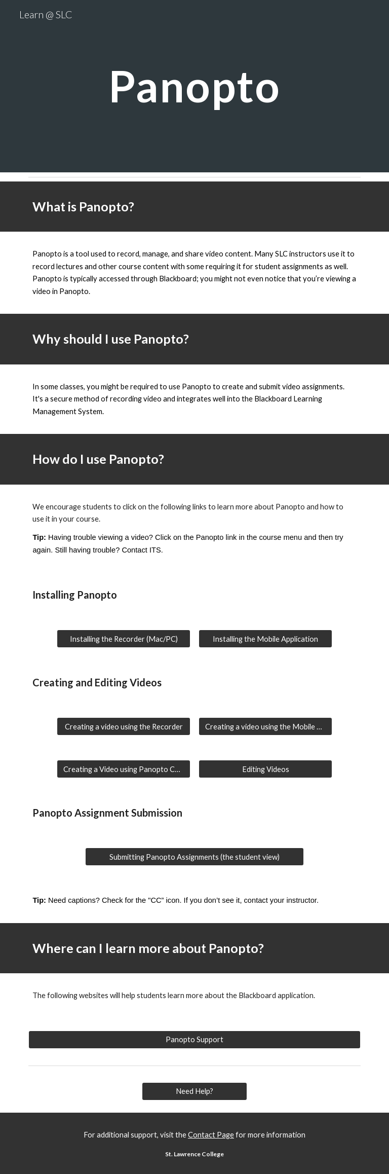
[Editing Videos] (265, 769)
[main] (194, 86)
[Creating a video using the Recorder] (123, 726)
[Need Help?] (194, 1091)
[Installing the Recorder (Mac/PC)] (123, 638)
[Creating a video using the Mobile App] (265, 726)
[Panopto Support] (194, 1039)
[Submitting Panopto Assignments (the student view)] (194, 856)
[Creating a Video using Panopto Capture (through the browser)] (123, 769)
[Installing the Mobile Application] (265, 638)
